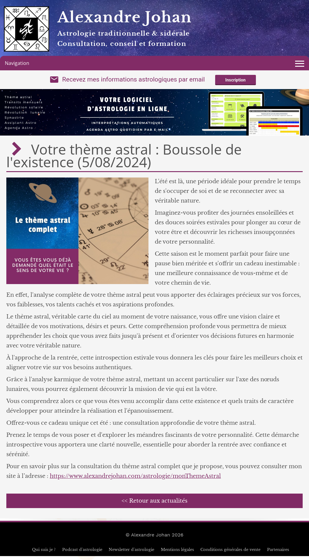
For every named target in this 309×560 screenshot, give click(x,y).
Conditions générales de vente (230, 553)
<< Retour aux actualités (154, 504)
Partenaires (278, 553)
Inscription (235, 82)
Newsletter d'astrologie (131, 553)
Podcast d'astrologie (82, 553)
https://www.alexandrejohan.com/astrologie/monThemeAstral (135, 480)
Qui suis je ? (44, 553)
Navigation (17, 63)
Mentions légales (177, 553)
